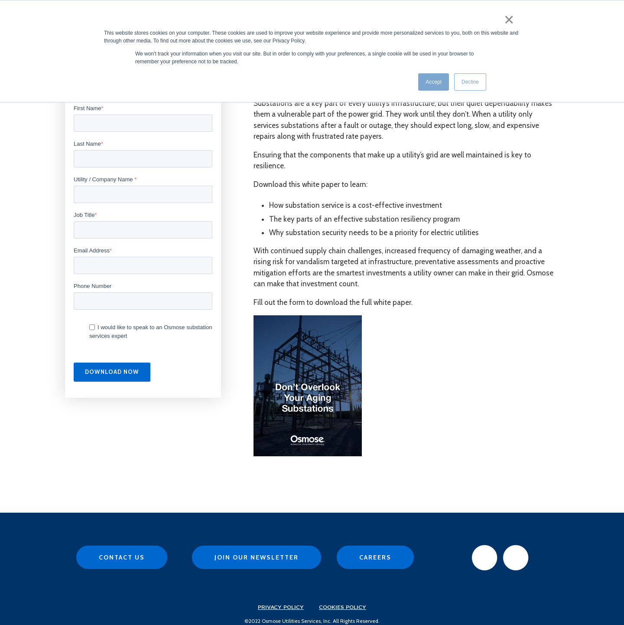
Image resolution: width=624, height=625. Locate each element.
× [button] (511, 16)
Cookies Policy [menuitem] (342, 607)
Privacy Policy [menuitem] (281, 607)
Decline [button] (470, 78)
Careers (375, 557)
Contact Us (122, 557)
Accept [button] (434, 78)
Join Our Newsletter (256, 557)
